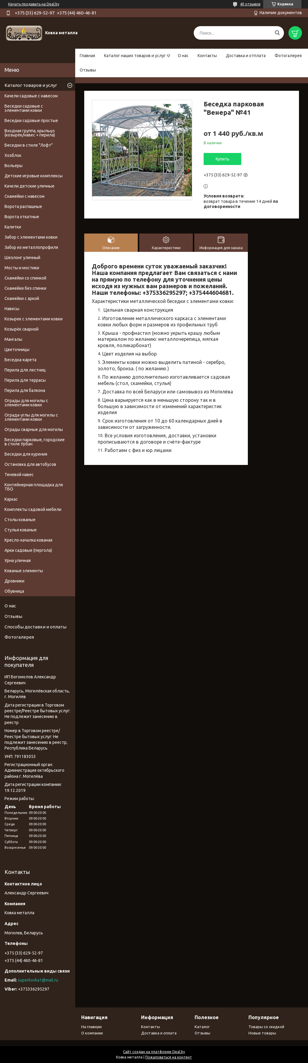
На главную (91, 1027)
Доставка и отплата (246, 55)
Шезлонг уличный (22, 257)
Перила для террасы (25, 380)
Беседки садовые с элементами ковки (24, 108)
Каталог (202, 1027)
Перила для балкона (25, 390)
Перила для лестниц (25, 370)
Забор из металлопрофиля (31, 247)
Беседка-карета (20, 359)
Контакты (207, 55)
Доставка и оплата (159, 1033)
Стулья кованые (21, 529)
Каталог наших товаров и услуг (135, 55)
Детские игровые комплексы (34, 175)
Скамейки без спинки (25, 288)
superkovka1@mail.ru (38, 980)
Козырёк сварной (21, 329)
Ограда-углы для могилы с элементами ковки (31, 417)
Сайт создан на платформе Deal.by (154, 1052)
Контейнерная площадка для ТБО (34, 486)
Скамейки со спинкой (25, 278)
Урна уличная (18, 560)
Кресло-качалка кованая (28, 540)
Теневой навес (19, 474)
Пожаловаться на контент (168, 1057)
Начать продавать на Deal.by (33, 4)
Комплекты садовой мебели (33, 509)
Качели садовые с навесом (31, 95)
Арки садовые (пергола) (28, 550)
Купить (222, 159)
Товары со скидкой (266, 1027)
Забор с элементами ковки (31, 237)
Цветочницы (17, 349)
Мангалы (13, 339)
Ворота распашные (23, 206)
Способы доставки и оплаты (35, 626)
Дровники (14, 581)
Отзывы (88, 70)
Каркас (11, 499)
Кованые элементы (24, 570)
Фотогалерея (288, 55)
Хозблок (13, 155)
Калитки (13, 227)
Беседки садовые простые (31, 120)
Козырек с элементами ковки (34, 318)
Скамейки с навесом (25, 196)
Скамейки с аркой (22, 298)
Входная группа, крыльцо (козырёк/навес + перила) (30, 132)
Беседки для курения (26, 454)
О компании (92, 1033)
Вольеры (14, 165)
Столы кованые (20, 519)
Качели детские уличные (29, 186)
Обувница (14, 591)
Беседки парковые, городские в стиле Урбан (35, 441)
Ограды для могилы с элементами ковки (26, 402)
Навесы (12, 308)
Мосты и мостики (22, 267)
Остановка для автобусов (30, 464)
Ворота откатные (22, 216)
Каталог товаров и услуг (31, 85)
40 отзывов (250, 4)
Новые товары (262, 1033)
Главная (87, 55)
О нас (183, 55)
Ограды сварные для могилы (34, 429)
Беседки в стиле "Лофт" (29, 145)
